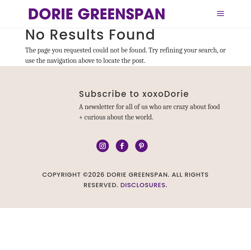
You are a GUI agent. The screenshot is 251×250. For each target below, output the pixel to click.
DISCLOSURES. (143, 185)
